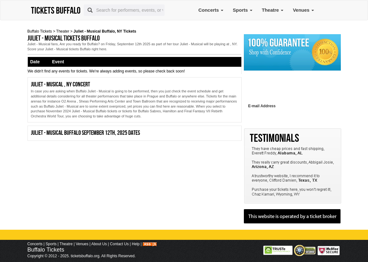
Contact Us (119, 244)
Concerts (210, 10)
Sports (242, 10)
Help (136, 244)
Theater (62, 31)
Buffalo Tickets (39, 31)
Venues (303, 10)
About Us (99, 244)
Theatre (272, 10)
